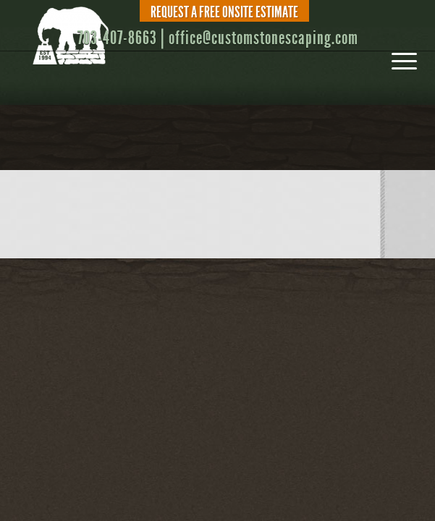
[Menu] (397, 56)
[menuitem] (221, 12)
